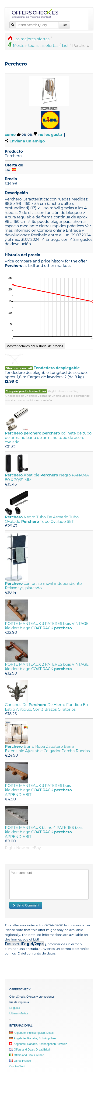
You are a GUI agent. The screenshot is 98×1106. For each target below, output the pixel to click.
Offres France (20, 1060)
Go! (64, 25)
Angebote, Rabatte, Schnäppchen (32, 1038)
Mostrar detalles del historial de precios (35, 346)
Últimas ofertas (18, 1013)
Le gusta (14, 1008)
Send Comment (25, 905)
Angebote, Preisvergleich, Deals (31, 1032)
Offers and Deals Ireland (26, 1055)
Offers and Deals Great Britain (30, 1049)
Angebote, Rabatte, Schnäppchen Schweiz (38, 1044)
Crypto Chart (17, 1066)
